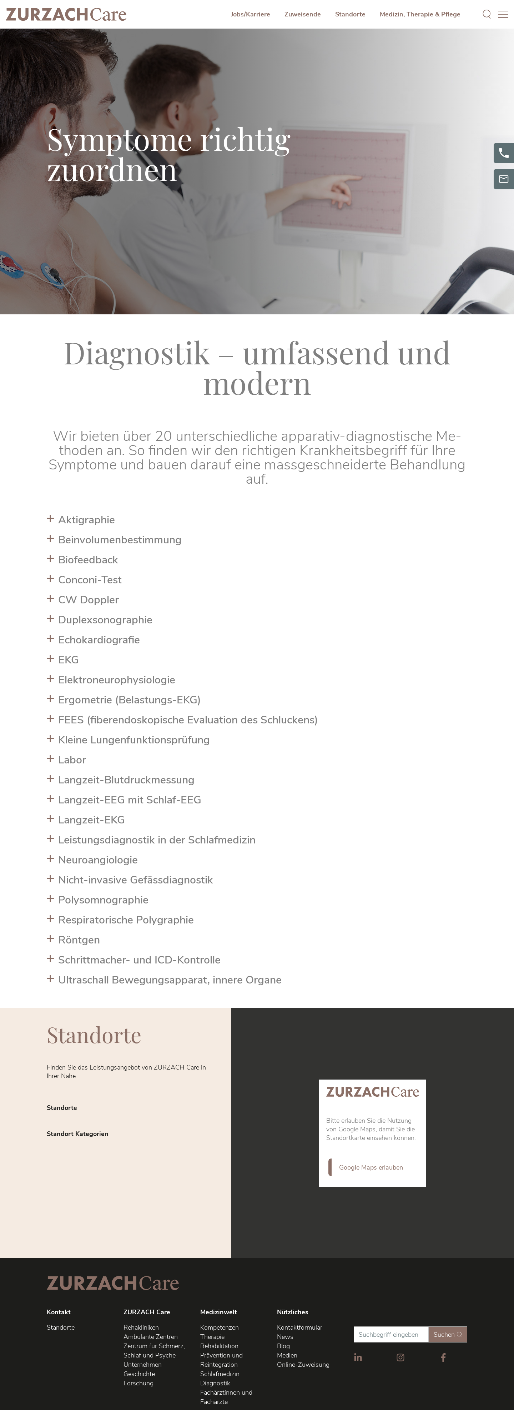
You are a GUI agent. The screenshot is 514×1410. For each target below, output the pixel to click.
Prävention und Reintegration (221, 1360)
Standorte (350, 14)
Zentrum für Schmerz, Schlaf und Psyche (154, 1351)
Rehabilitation (219, 1346)
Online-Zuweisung (303, 1364)
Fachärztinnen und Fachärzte (226, 1397)
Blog (283, 1346)
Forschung (138, 1383)
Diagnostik (215, 1383)
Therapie (212, 1336)
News (285, 1336)
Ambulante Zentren (151, 1336)
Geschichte (139, 1374)
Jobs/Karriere (250, 14)
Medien (287, 1355)
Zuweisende (302, 14)
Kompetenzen (219, 1327)
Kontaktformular (299, 1327)
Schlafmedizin (220, 1374)
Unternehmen (143, 1364)
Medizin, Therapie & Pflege (420, 14)
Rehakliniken (141, 1327)
